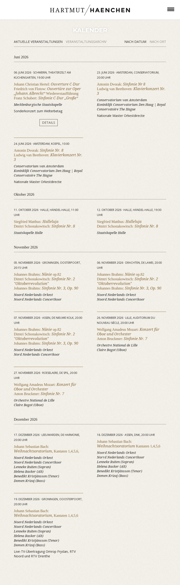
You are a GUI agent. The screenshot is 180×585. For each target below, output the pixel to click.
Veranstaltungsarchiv (86, 41)
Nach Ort (158, 41)
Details (48, 122)
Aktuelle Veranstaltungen (38, 41)
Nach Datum (135, 41)
